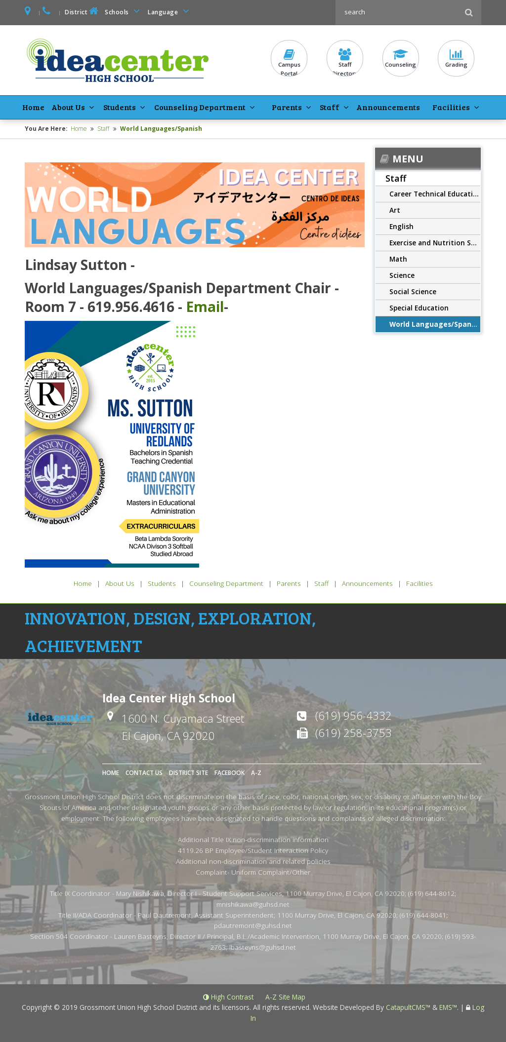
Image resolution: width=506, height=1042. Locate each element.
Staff (329, 107)
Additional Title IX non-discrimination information (253, 839)
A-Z (256, 773)
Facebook (229, 773)
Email (205, 306)
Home (33, 107)
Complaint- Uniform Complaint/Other (253, 872)
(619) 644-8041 (423, 915)
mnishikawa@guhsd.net (253, 904)
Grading (456, 58)
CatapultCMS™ (408, 1007)
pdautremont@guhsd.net (253, 925)
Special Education (419, 307)
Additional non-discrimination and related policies (253, 861)
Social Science (412, 291)
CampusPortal (289, 62)
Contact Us (144, 773)
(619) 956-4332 (353, 714)
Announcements (387, 107)
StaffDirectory (345, 62)
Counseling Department (198, 107)
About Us (67, 107)
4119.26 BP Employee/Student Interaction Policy (253, 850)
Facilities (450, 107)
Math (398, 259)
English (401, 226)
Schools (124, 11)
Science (402, 275)
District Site (188, 773)
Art (394, 210)
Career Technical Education (434, 193)
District (82, 11)
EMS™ (448, 1007)
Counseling (401, 58)
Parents (287, 107)
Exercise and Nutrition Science (434, 242)
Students (118, 107)
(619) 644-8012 (431, 893)
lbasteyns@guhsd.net (262, 947)
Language (170, 11)
